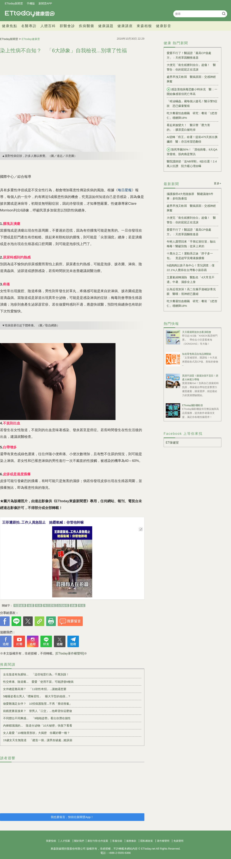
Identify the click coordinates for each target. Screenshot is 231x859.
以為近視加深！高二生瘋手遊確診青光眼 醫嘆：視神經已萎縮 (191, 291)
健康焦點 (9, 26)
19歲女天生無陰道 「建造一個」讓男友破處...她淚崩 (37, 740)
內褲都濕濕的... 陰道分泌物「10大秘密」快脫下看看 (37, 725)
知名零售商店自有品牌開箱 (196, 354)
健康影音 (163, 26)
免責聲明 (178, 840)
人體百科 (48, 26)
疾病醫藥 (86, 26)
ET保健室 (172, 442)
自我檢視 (62, 605)
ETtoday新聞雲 (14, 3)
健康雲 (30, 13)
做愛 (30, 605)
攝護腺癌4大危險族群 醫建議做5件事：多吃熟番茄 (190, 196)
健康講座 (125, 26)
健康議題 (106, 26)
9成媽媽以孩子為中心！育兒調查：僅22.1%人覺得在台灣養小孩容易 (190, 268)
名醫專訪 (29, 26)
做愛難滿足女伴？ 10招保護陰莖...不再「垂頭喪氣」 (37, 703)
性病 (38, 605)
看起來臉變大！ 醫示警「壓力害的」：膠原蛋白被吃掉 (188, 127)
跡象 (73, 605)
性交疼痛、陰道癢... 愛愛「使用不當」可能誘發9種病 (38, 681)
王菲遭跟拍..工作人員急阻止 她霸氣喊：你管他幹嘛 (43, 522)
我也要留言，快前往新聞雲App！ (72, 817)
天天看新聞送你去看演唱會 (196, 332)
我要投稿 (51, 840)
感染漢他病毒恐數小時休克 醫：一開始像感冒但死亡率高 (192, 91)
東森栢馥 (144, 26)
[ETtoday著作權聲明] (69, 653)
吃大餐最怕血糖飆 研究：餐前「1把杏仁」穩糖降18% (192, 115)
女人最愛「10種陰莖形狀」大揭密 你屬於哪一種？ (36, 732)
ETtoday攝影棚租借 (192, 405)
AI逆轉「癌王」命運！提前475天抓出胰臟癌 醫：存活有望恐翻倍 (192, 139)
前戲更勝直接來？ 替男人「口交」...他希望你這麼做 (37, 711)
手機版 (31, 3)
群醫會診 (67, 26)
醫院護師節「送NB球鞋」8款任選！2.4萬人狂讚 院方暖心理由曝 (192, 164)
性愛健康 (19, 605)
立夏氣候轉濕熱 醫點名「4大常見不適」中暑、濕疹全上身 (190, 280)
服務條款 (131, 840)
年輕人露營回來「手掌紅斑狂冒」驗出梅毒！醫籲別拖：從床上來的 (191, 244)
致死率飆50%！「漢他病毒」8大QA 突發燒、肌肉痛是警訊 (192, 152)
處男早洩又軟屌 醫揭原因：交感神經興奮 (191, 79)
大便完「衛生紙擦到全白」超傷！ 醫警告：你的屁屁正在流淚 (191, 67)
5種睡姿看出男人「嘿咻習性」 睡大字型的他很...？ (37, 696)
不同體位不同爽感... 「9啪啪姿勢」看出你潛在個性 (37, 718)
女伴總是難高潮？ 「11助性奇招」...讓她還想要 (34, 689)
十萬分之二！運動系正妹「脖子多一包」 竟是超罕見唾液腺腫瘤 (190, 256)
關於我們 (79, 840)
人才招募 (65, 840)
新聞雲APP (45, 3)
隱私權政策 (146, 840)
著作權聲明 (163, 840)
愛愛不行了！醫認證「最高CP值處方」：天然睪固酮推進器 (189, 55)
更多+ (217, 183)
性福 (81, 605)
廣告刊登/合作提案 (97, 840)
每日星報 (49, 605)
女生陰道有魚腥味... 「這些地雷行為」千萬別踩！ (36, 674)
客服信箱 (117, 840)
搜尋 (223, 13)
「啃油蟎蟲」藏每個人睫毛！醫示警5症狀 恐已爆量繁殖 (192, 103)
